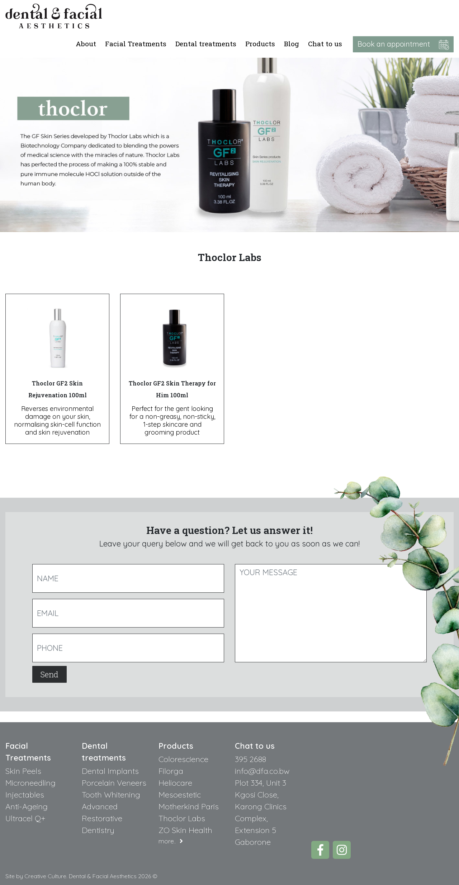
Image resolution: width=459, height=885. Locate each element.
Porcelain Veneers (114, 783)
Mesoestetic (179, 795)
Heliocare (175, 783)
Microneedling (30, 783)
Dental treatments (205, 43)
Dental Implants (110, 771)
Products (260, 43)
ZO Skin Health (185, 830)
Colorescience (183, 759)
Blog (291, 43)
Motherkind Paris (188, 806)
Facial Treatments (135, 43)
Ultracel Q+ (25, 818)
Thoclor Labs (181, 818)
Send (49, 674)
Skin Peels (23, 771)
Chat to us (325, 43)
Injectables (24, 795)
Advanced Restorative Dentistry (102, 818)
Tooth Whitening (111, 795)
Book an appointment (403, 44)
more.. (170, 841)
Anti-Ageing (26, 806)
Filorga (170, 771)
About (86, 43)
